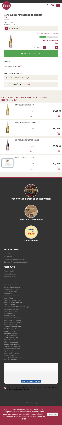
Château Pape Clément (25, 158)
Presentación (9, 271)
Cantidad (38, 48)
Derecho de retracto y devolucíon (16, 262)
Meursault (7, 333)
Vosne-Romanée (10, 327)
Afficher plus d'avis (31, 381)
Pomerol (13, 307)
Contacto (7, 253)
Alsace (6, 20)
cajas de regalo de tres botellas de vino (12, 344)
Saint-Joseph (9, 338)
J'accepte (53, 414)
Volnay (13, 331)
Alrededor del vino (10, 277)
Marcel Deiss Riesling (24, 105)
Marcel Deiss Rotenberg (26, 122)
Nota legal (8, 256)
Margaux (12, 302)
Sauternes (21, 307)
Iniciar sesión (47, 5)
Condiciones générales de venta (15, 259)
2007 (6, 17)
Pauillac (13, 300)
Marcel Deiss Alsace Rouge (27, 140)
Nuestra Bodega (10, 274)
